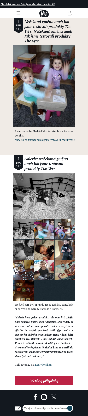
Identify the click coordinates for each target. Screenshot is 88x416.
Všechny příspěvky (44, 380)
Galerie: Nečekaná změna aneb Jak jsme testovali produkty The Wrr (46, 163)
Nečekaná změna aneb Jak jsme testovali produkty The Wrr (47, 26)
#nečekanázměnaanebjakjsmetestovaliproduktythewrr (47, 139)
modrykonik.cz (43, 364)
